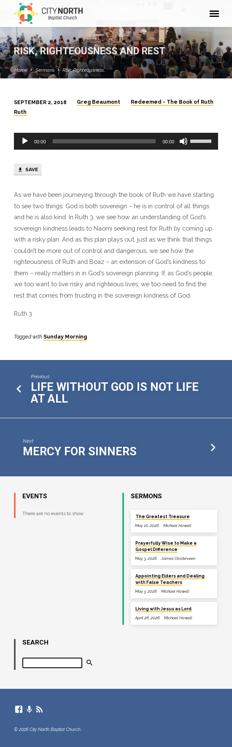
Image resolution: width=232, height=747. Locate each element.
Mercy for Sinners (80, 451)
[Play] (25, 141)
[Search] (52, 663)
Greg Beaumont (98, 102)
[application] (116, 141)
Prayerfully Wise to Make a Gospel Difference (166, 546)
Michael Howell (177, 525)
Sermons (44, 70)
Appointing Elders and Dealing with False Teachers (170, 579)
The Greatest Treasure (162, 516)
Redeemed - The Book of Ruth (172, 102)
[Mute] (183, 141)
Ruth (20, 112)
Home (20, 70)
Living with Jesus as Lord (163, 608)
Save (27, 170)
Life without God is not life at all (115, 393)
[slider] (104, 141)
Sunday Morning (65, 337)
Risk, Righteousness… (84, 70)
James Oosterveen (178, 558)
